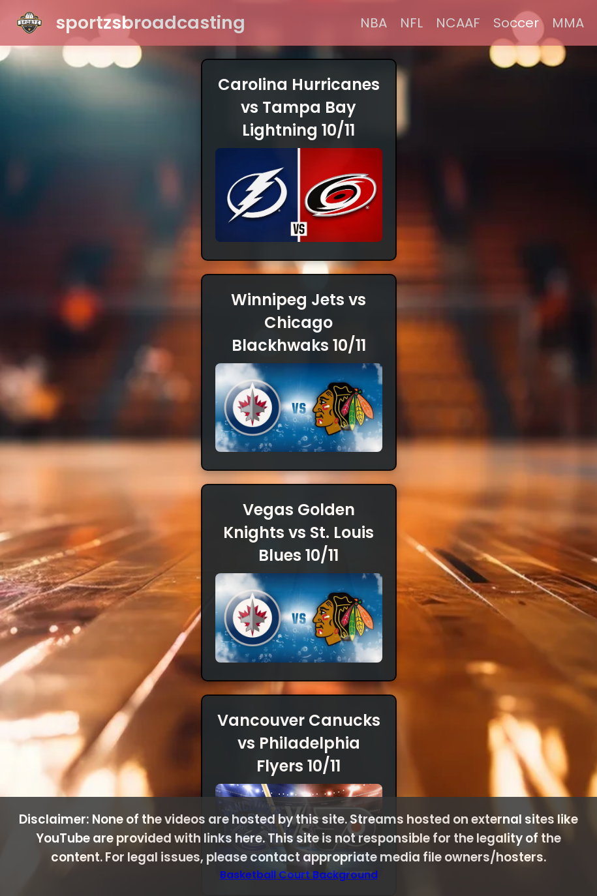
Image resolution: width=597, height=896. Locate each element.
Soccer (516, 23)
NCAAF (458, 23)
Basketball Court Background (299, 874)
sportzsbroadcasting (150, 22)
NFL (411, 23)
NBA (373, 23)
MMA (568, 23)
